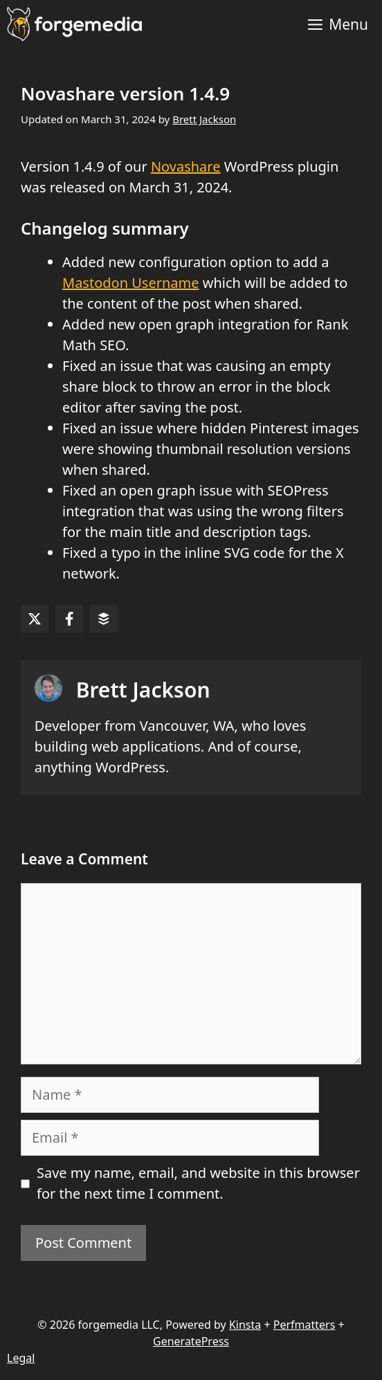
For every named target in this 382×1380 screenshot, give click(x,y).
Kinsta (245, 1324)
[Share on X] (34, 619)
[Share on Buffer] (104, 619)
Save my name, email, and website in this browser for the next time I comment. (198, 1183)
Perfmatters (304, 1324)
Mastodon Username (130, 282)
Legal (21, 1357)
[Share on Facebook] (69, 619)
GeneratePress (191, 1341)
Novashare (186, 166)
